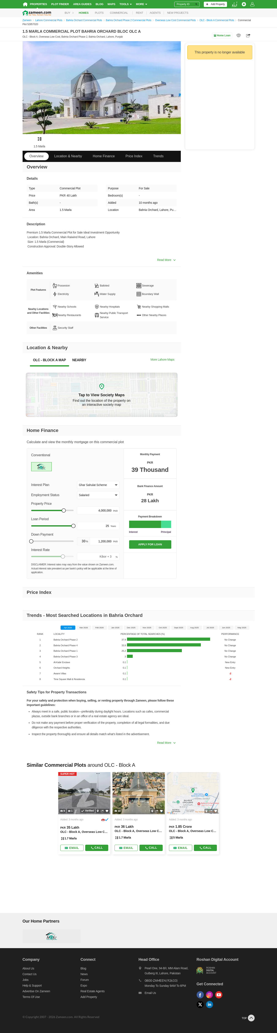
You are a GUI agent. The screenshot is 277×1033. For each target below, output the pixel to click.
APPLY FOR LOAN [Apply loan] (150, 544)
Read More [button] (166, 260)
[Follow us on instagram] (210, 998)
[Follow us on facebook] (201, 998)
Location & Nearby (68, 156)
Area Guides (82, 4)
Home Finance (104, 156)
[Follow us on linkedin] (210, 1008)
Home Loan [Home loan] (222, 35)
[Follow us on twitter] (201, 1008)
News (84, 974)
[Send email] (71, 848)
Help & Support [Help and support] (32, 985)
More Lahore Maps (162, 359)
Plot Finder (60, 4)
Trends (158, 156)
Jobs (25, 979)
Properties (38, 4)
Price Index (134, 156)
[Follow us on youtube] (219, 998)
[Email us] (168, 993)
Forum (85, 979)
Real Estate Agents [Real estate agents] (93, 991)
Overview (37, 156)
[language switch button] (234, 4)
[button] (98, 485)
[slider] (64, 510)
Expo (84, 985)
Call (97, 847)
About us (28, 968)
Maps (111, 4)
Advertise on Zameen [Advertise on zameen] (36, 991)
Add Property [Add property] (89, 997)
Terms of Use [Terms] (31, 997)
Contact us (30, 974)
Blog (99, 4)
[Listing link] (84, 813)
